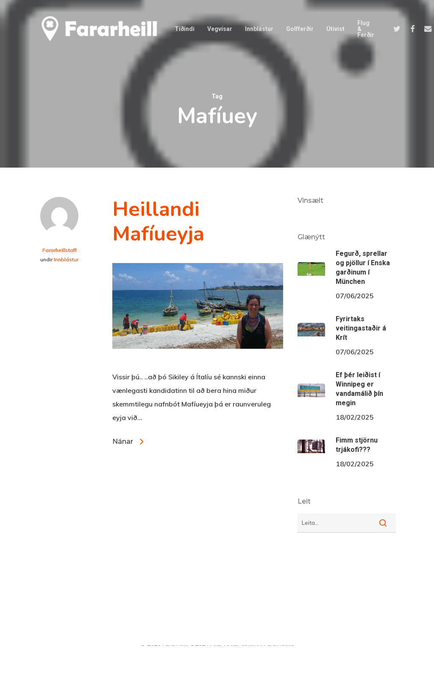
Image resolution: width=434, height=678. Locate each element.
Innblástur (66, 259)
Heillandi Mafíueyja (158, 221)
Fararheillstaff (59, 250)
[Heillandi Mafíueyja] (197, 363)
